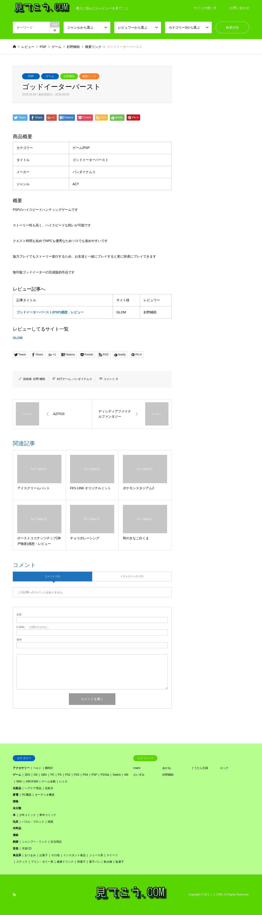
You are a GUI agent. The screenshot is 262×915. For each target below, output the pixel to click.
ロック (224, 768)
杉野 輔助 (39, 379)
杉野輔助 (69, 76)
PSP (31, 76)
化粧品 (17, 788)
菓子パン (94, 861)
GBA (44, 774)
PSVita (105, 774)
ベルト (37, 768)
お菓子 (43, 855)
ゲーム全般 (49, 781)
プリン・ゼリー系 (42, 861)
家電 (15, 794)
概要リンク (89, 76)
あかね (166, 768)
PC (52, 774)
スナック (21, 861)
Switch (117, 774)
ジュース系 (96, 855)
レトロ (63, 781)
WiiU (19, 781)
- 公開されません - (33, 627)
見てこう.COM (213, 894)
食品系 (17, 855)
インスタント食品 (74, 855)
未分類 (17, 808)
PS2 (68, 774)
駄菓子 (120, 861)
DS (36, 774)
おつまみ (30, 855)
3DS (27, 774)
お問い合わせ (239, 8)
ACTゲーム (64, 379)
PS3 (76, 774)
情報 (15, 801)
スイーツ (112, 855)
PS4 (85, 774)
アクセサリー (21, 768)
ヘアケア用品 (33, 788)
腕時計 (49, 768)
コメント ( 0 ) (52, 576)
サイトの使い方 (205, 8)
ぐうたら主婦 (199, 768)
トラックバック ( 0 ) (132, 576)
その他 (55, 855)
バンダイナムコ (82, 379)
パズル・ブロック (33, 821)
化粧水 (49, 788)
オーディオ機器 (44, 794)
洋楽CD (26, 848)
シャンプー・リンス (34, 841)
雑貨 (50, 821)
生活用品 (56, 841)
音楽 (15, 848)
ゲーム (50, 76)
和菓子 (81, 861)
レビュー (27, 47)
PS (60, 774)
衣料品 (17, 828)
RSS (14, 894)
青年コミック (47, 815)
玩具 (15, 821)
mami (136, 768)
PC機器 (26, 794)
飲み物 (108, 861)
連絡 (15, 835)
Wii (126, 774)
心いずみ (138, 774)
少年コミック (27, 815)
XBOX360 (32, 781)
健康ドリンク (65, 861)
